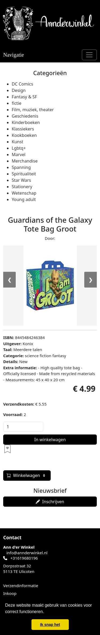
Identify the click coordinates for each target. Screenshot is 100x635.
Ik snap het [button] (50, 624)
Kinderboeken (26, 122)
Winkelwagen (27, 475)
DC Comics (22, 84)
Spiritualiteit (24, 174)
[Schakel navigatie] (89, 54)
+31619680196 (24, 558)
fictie (16, 103)
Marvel (18, 154)
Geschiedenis (25, 116)
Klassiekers (23, 129)
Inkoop (10, 593)
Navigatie (13, 55)
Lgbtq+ (19, 148)
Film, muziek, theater (33, 110)
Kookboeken (24, 135)
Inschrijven (50, 502)
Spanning (21, 167)
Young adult (24, 199)
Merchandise (25, 161)
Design (19, 90)
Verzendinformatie (20, 585)
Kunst (17, 142)
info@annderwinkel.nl (26, 552)
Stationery (22, 187)
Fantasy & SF (24, 97)
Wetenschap (24, 193)
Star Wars (21, 180)
